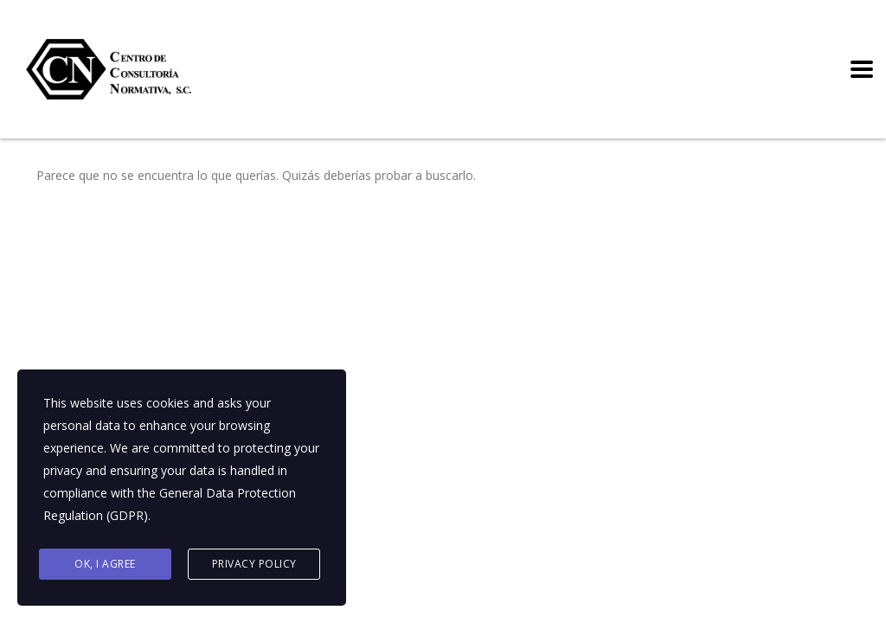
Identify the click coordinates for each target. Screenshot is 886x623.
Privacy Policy (254, 563)
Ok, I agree (105, 563)
